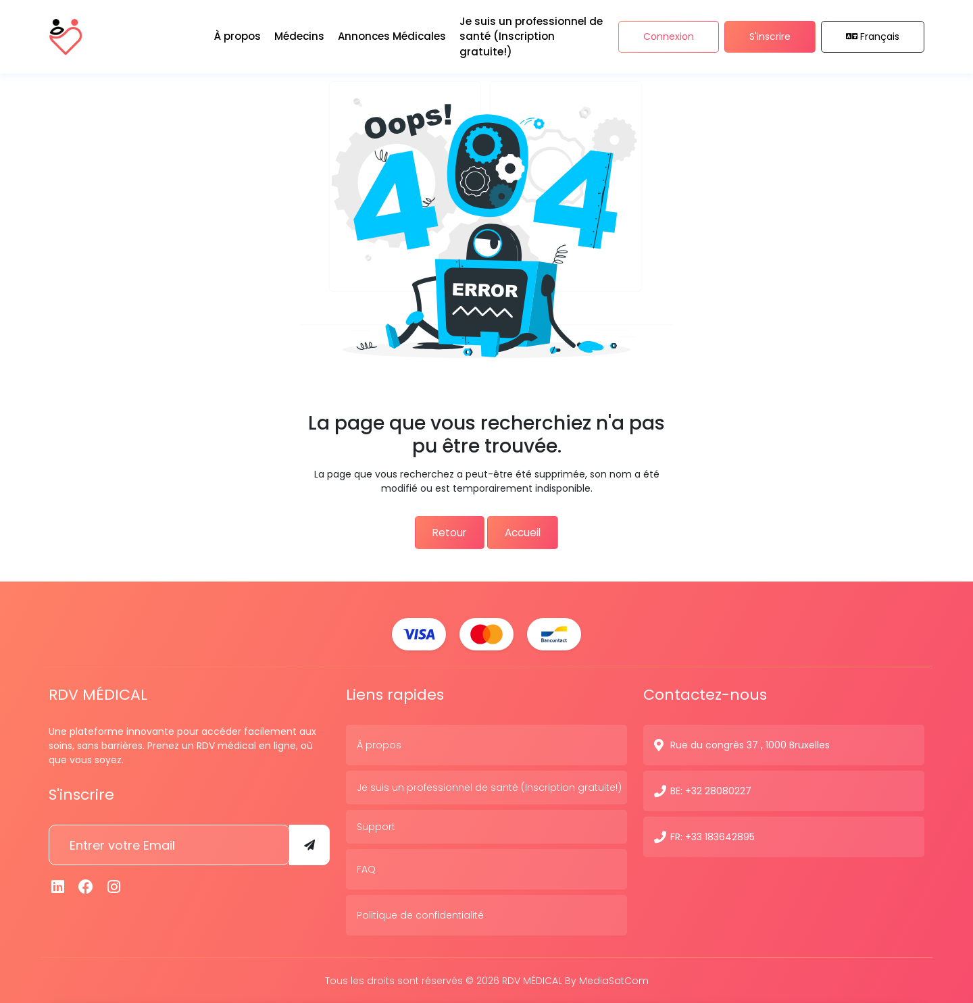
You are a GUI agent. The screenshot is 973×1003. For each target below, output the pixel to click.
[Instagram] (114, 885)
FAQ (366, 868)
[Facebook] (86, 885)
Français (873, 33)
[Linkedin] (58, 885)
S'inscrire (770, 33)
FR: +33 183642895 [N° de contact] (712, 835)
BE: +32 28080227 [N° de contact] (710, 789)
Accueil (529, 531)
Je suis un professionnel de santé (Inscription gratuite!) (489, 786)
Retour (443, 531)
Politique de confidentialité (420, 914)
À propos (379, 743)
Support (376, 825)
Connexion (668, 33)
